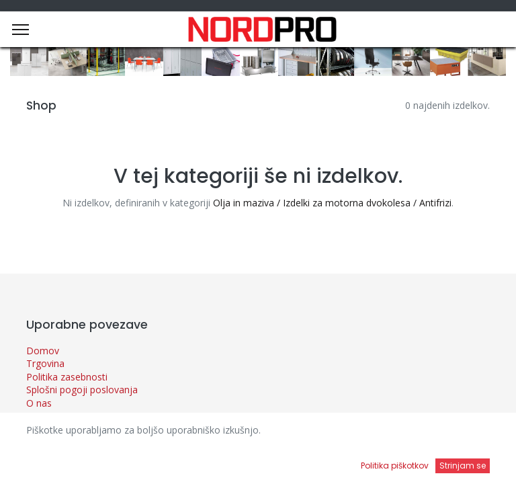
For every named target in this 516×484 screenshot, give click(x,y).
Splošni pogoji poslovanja (82, 389)
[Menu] (20, 29)
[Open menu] (329, 464)
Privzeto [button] (390, 433)
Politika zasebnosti (67, 376)
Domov (42, 350)
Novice (41, 416)
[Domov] (44, 460)
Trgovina (45, 363)
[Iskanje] (186, 460)
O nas (39, 403)
